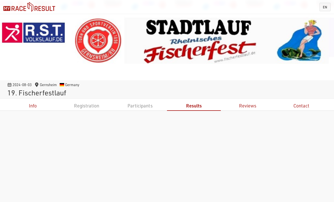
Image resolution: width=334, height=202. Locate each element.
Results (194, 106)
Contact (301, 106)
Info (33, 106)
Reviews (247, 106)
